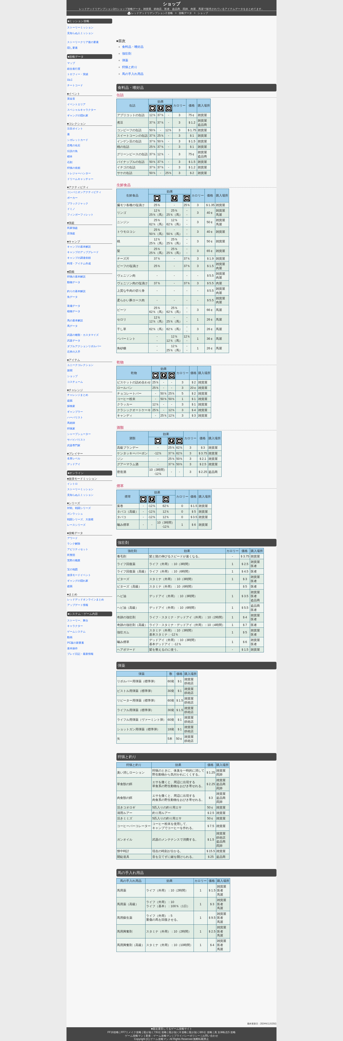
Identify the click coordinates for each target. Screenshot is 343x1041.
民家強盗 (72, 227)
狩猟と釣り (129, 67)
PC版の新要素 (75, 642)
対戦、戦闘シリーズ (79, 508)
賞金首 (71, 98)
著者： (158, 1035)
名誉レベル (73, 458)
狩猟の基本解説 (76, 276)
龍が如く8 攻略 (178, 1032)
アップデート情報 (77, 605)
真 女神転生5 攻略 (225, 1032)
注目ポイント (75, 128)
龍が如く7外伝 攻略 (155, 1032)
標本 (69, 156)
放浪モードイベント (79, 575)
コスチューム (75, 381)
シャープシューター (79, 434)
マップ (71, 63)
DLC (69, 79)
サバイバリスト (76, 439)
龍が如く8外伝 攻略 (200, 1032)
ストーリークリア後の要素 (83, 42)
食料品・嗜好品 (133, 46)
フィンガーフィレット (80, 214)
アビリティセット (77, 549)
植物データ (73, 311)
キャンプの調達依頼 (79, 257)
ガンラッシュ (75, 513)
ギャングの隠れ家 (77, 115)
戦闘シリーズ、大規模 (80, 519)
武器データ (73, 340)
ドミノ (71, 208)
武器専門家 (73, 445)
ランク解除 (73, 543)
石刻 (69, 162)
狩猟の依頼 (73, 167)
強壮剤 (126, 53)
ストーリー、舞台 (77, 620)
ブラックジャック (77, 203)
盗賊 (69, 400)
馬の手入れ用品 (133, 74)
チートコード (75, 85)
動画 (69, 637)
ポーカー (72, 197)
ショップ (171, 4)
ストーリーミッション (80, 27)
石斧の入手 (73, 351)
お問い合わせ (210, 1035)
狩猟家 (71, 428)
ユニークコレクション (80, 365)
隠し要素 (72, 47)
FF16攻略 (113, 1032)
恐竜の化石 (73, 145)
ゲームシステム (76, 631)
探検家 (71, 406)
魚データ (72, 296)
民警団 (71, 555)
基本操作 (72, 648)
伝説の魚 (72, 151)
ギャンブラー (75, 411)
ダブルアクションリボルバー (84, 346)
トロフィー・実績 (77, 74)
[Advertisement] (196, 28)
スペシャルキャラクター (81, 109)
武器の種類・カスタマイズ (83, 334)
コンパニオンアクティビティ (84, 192)
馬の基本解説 (75, 320)
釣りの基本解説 (76, 291)
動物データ (73, 282)
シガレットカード (77, 139)
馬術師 (71, 422)
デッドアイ (73, 464)
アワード (72, 538)
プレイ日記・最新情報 (80, 653)
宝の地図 (72, 569)
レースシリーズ (76, 524)
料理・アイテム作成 (79, 263)
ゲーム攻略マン (134, 1035)
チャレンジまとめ (77, 394)
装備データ (73, 305)
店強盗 (71, 233)
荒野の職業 (73, 560)
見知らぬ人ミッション (80, 33)
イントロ (72, 483)
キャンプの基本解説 (79, 246)
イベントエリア (76, 104)
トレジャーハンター (79, 173)
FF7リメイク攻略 (131, 1032)
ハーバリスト (75, 417)
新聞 (69, 370)
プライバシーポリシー (187, 1035)
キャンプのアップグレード (83, 252)
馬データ (72, 325)
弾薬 (125, 60)
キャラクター (75, 625)
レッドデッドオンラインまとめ (85, 599)
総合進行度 (73, 68)
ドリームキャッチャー (80, 179)
